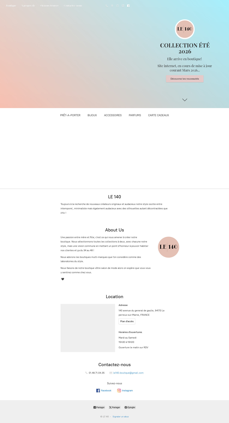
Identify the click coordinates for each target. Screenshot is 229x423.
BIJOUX (92, 115)
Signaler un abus (121, 416)
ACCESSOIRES (113, 115)
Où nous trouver (49, 5)
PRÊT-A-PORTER (70, 115)
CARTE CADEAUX (158, 115)
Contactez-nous (73, 5)
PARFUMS (135, 115)
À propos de (28, 5)
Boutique (11, 5)
